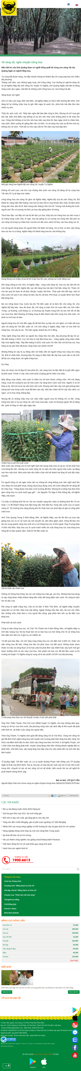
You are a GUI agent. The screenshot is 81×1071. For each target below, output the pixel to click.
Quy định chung (6, 1035)
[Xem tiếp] (74, 961)
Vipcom (11, 1046)
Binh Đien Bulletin (11, 913)
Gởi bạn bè (72, 796)
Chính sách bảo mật (21, 1035)
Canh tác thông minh (12, 881)
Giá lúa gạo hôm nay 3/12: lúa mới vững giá (22, 813)
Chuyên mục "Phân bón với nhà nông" (19, 895)
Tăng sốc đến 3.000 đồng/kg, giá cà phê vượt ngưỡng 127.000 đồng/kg (34, 822)
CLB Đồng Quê (10, 904)
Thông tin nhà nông (12, 877)
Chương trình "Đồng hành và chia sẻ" (19, 886)
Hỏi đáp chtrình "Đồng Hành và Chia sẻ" (20, 890)
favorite (50, 796)
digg (52, 796)
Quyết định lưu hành (37, 1035)
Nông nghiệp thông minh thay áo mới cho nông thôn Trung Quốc (31, 831)
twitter (55, 796)
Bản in (61, 796)
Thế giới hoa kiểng (11, 900)
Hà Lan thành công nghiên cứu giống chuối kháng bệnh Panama (31, 839)
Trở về (6, 795)
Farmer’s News (10, 909)
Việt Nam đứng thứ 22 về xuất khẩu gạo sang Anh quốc (27, 844)
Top (6, 1066)
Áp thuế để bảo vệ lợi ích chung (17, 835)
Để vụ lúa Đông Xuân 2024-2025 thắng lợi (21, 809)
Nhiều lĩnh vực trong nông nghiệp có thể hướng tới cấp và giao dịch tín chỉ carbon (39, 826)
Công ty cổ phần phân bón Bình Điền (9, 8)
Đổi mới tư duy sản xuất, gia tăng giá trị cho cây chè (26, 818)
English (77, 5)
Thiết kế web (4, 1046)
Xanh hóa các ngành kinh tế (15, 848)
